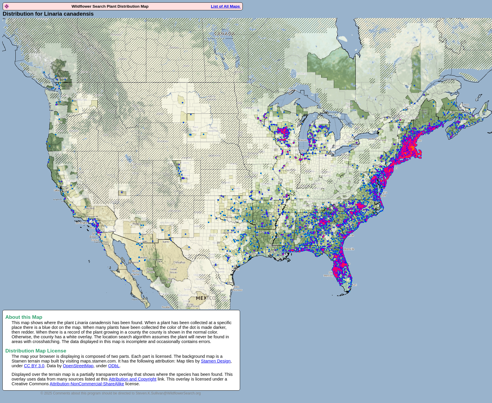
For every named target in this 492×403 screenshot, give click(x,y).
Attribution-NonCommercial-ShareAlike (87, 383)
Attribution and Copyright (132, 379)
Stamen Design (216, 361)
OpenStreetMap (78, 365)
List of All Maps (226, 6)
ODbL (113, 365)
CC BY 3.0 (34, 365)
